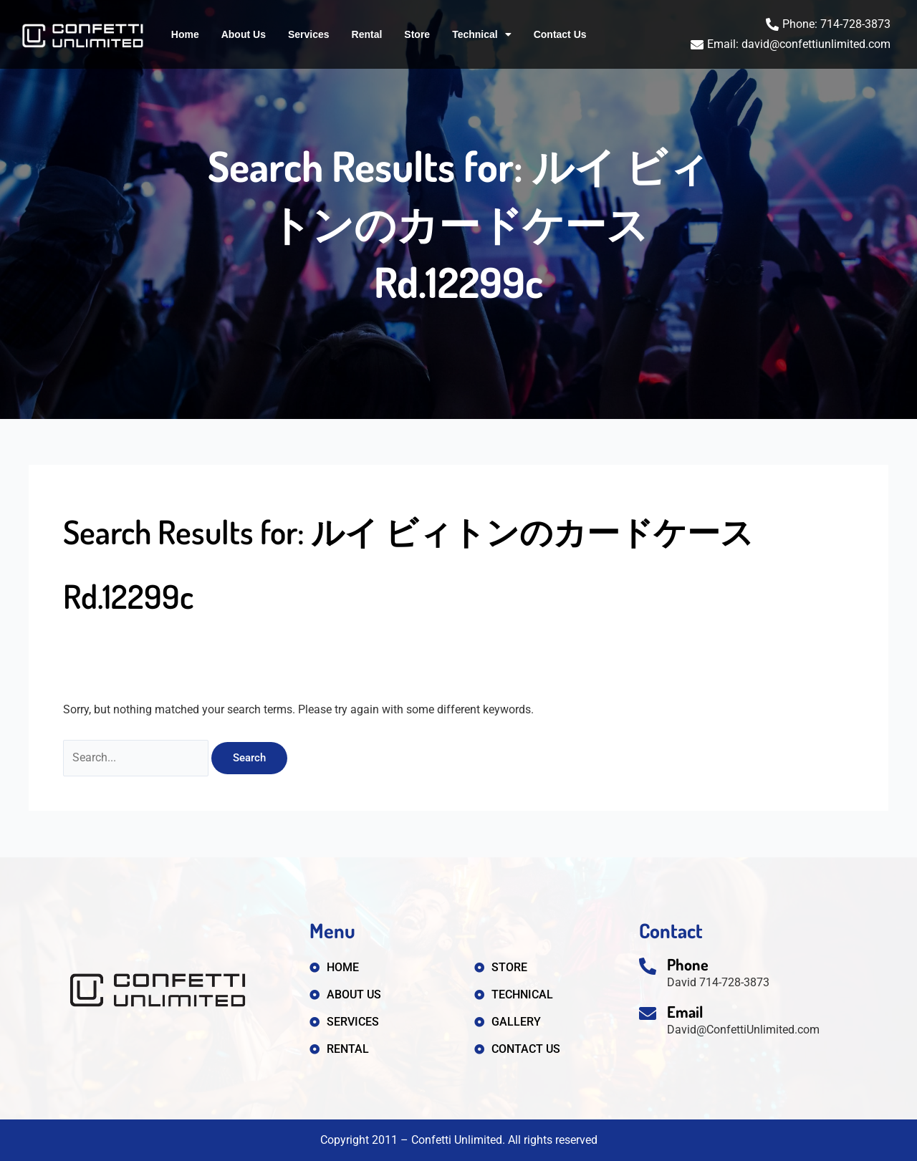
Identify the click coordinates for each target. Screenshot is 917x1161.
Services (309, 34)
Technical (482, 34)
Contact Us (560, 34)
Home (185, 34)
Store (417, 34)
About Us (243, 34)
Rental (367, 34)
